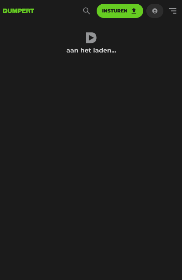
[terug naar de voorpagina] (18, 11)
